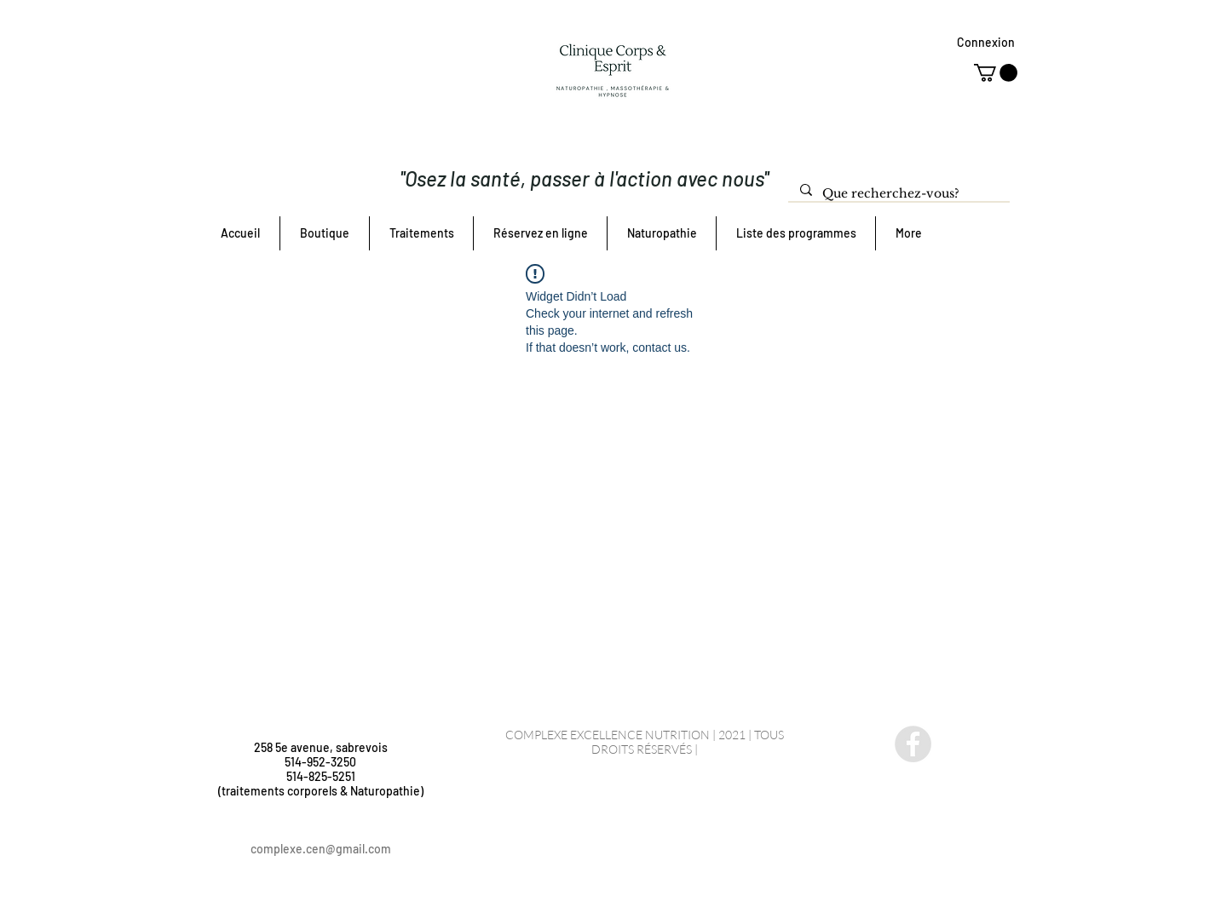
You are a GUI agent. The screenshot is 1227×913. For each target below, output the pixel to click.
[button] (995, 73)
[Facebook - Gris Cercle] (913, 744)
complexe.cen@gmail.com (321, 848)
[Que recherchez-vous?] (898, 194)
